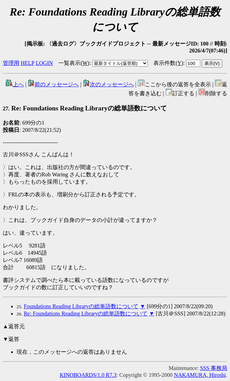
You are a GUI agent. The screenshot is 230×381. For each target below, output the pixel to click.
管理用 (11, 63)
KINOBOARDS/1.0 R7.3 (88, 375)
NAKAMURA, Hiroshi (200, 375)
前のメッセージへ (53, 84)
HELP (27, 63)
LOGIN (44, 63)
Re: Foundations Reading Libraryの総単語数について (85, 108)
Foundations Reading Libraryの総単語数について (81, 306)
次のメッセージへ (108, 84)
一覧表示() (73, 63)
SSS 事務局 (213, 368)
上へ (15, 84)
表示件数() (168, 63)
